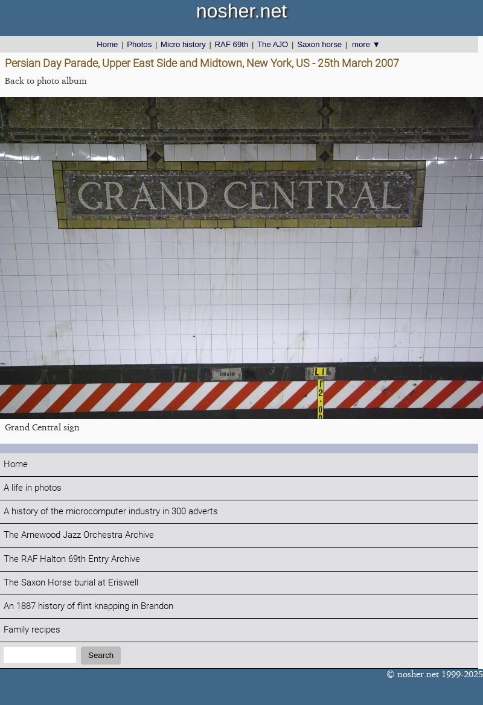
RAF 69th (232, 44)
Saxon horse (319, 44)
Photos (139, 44)
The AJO (272, 44)
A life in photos (33, 488)
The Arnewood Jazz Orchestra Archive (79, 535)
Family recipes (32, 630)
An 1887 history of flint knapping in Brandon (88, 606)
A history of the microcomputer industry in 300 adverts (111, 511)
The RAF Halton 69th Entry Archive (72, 559)
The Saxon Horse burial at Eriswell (71, 583)
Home (107, 44)
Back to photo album (46, 80)
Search (101, 655)
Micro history (183, 44)
